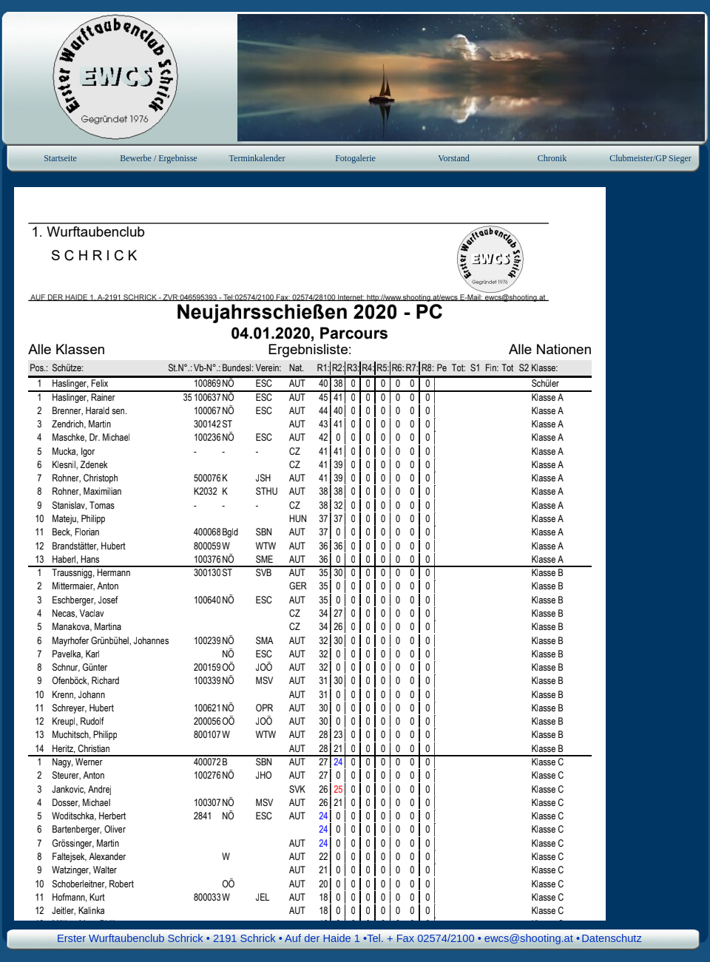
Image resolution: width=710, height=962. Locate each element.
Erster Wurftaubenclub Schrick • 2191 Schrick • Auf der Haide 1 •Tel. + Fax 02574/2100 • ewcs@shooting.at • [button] (318, 938)
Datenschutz (611, 938)
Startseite (60, 158)
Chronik (552, 158)
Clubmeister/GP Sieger (650, 158)
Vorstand (453, 158)
